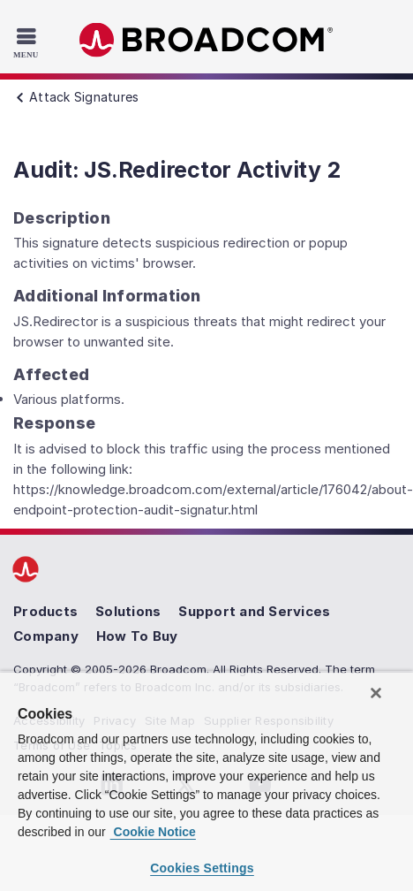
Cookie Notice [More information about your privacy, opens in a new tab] (153, 832)
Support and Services (254, 611)
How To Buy (137, 636)
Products (45, 611)
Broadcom (206, 40)
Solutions (128, 611)
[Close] (376, 693)
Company (46, 636)
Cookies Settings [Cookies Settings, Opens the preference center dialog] (202, 868)
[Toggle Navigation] (28, 42)
